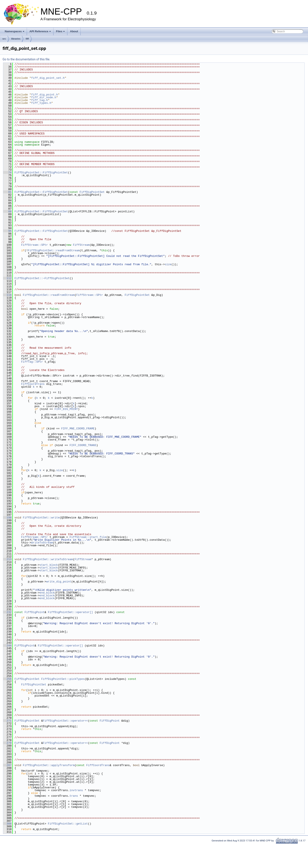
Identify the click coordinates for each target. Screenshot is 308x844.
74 (7, 172)
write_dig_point (58, 582)
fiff (27, 38)
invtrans (76, 790)
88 (7, 211)
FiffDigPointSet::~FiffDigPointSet (42, 278)
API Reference (40, 31)
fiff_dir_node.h (43, 97)
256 (7, 679)
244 (7, 646)
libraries (16, 38)
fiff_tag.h (39, 100)
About (74, 31)
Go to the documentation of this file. (26, 59)
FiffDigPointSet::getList (68, 824)
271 (7, 721)
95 (7, 231)
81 (7, 192)
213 (7, 559)
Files (60, 31)
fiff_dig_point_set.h (48, 78)
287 (7, 765)
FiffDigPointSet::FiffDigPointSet (41, 172)
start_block (49, 565)
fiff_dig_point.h (44, 95)
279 (7, 743)
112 (7, 278)
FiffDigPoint (35, 612)
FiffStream (81, 245)
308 (7, 824)
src (4, 38)
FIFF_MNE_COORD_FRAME (78, 428)
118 (7, 295)
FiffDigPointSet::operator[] (71, 612)
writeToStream (42, 543)
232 (7, 612)
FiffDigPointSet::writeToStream (48, 559)
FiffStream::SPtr (34, 245)
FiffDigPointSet (92, 192)
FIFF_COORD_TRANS (83, 445)
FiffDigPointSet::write (41, 517)
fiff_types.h (41, 103)
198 (7, 517)
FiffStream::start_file (88, 537)
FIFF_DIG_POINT (66, 409)
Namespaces (14, 31)
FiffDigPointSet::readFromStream (54, 250)
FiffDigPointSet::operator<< (65, 721)
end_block (47, 593)
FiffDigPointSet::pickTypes (63, 679)
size (168, 264)
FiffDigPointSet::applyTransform (49, 765)
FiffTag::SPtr (32, 362)
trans (74, 796)
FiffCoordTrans (32, 384)
